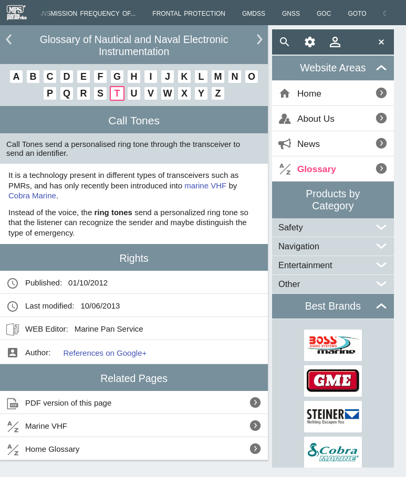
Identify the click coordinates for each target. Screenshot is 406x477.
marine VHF (205, 185)
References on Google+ (105, 352)
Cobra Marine (32, 195)
